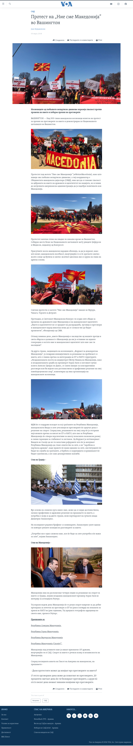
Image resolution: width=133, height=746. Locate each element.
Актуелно (38, 715)
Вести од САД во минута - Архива (47, 724)
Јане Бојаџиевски (38, 29)
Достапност (6, 732)
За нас (3, 715)
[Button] (58, 40)
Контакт (4, 719)
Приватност (6, 728)
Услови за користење (10, 724)
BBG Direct (5, 737)
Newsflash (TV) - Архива (44, 719)
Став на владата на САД (43, 732)
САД (33, 12)
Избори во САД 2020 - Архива (46, 728)
